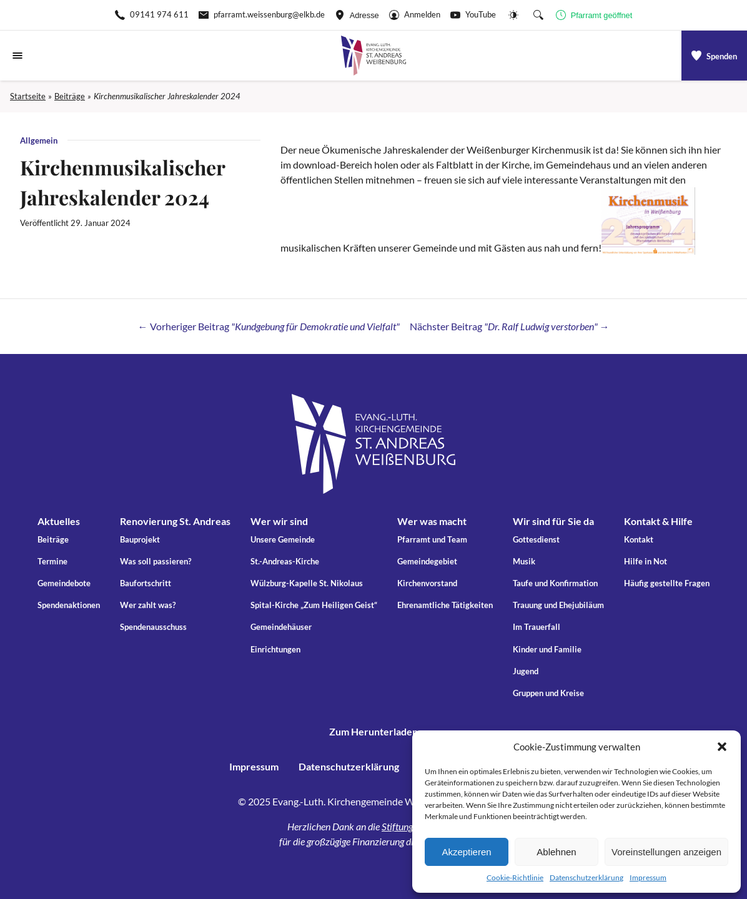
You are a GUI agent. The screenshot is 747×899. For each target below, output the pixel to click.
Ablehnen (556, 852)
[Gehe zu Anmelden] (414, 14)
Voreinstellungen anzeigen (666, 852)
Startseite (28, 96)
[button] (722, 746)
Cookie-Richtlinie (515, 877)
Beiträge (69, 96)
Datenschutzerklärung (586, 877)
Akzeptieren (466, 852)
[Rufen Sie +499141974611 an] (152, 14)
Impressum (648, 877)
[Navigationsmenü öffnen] (17, 56)
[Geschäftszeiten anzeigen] (594, 14)
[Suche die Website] (538, 14)
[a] (714, 56)
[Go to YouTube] (473, 14)
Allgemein (38, 140)
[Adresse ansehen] (357, 14)
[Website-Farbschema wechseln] (513, 14)
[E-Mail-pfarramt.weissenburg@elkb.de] (262, 14)
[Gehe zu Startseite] (373, 56)
